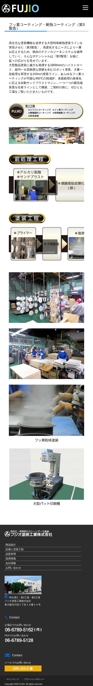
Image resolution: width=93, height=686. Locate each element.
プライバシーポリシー (34, 679)
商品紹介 (11, 544)
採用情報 (11, 558)
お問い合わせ (13, 567)
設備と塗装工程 (15, 549)
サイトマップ (13, 679)
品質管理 (11, 553)
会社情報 (11, 563)
